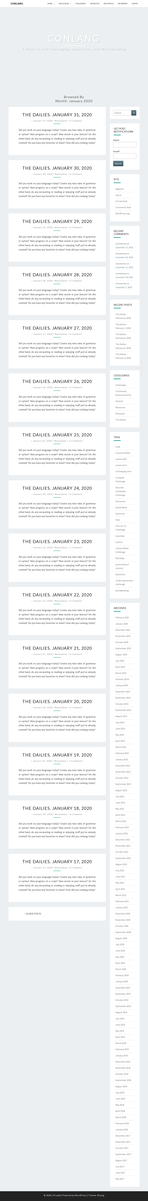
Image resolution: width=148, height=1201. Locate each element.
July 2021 (119, 870)
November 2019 (122, 993)
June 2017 (120, 1172)
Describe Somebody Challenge (120, 491)
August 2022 (121, 790)
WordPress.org (122, 213)
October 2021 (121, 851)
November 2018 (122, 1067)
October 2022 (121, 777)
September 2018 (123, 1080)
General (119, 401)
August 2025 (121, 654)
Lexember (120, 536)
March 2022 (120, 821)
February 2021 (122, 901)
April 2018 (120, 1111)
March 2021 (120, 895)
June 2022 (120, 802)
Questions (120, 574)
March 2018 (120, 1117)
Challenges (80, 3)
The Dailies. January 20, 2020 (57, 701)
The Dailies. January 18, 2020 (57, 808)
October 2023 (121, 703)
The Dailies (120, 419)
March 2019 (120, 1043)
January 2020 (121, 981)
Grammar (120, 513)
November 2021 (122, 845)
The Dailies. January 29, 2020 (57, 221)
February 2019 (122, 1049)
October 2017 (121, 1148)
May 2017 (119, 1178)
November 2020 (122, 919)
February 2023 (122, 753)
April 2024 (120, 666)
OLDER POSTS (33, 913)
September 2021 (123, 858)
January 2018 (121, 1129)
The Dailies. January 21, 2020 (57, 648)
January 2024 (121, 685)
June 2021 (120, 876)
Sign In (135, 3)
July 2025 (119, 660)
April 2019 (120, 1037)
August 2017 (121, 1160)
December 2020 (122, 913)
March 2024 (120, 673)
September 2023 (123, 710)
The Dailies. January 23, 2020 (57, 541)
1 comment (76, 547)
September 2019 (123, 1006)
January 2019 (121, 1055)
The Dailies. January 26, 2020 (57, 381)
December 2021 (122, 839)
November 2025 (122, 636)
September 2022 (123, 784)
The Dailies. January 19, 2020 (57, 754)
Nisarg (100, 1195)
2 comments (76, 761)
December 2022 (122, 765)
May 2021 (119, 882)
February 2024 (122, 679)
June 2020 (120, 950)
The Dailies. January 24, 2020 (57, 488)
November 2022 (122, 771)
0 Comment (76, 120)
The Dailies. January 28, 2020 (57, 274)
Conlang (17, 3)
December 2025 (122, 629)
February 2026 (122, 617)
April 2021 (120, 889)
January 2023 (121, 759)
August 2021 (121, 864)
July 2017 (119, 1166)
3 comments (76, 441)
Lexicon (119, 542)
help (117, 519)
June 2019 (120, 1024)
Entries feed (121, 201)
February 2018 (122, 1123)
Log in (118, 195)
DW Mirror (122, 3)
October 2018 (121, 1074)
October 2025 (121, 642)
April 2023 (120, 740)
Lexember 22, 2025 (124, 257)
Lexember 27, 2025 (124, 247)
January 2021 (121, 907)
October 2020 (121, 926)
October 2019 (121, 1000)
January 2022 (121, 833)
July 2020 (119, 944)
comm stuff (120, 459)
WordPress (81, 1195)
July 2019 (119, 1018)
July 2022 (119, 796)
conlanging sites (123, 471)
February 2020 (122, 975)
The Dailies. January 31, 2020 (57, 114)
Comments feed (123, 207)
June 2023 (120, 728)
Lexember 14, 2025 (124, 277)
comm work (121, 465)
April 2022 (120, 814)
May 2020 (119, 956)
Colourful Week (122, 452)
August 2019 (121, 1012)
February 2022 (122, 827)
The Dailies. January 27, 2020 (57, 327)
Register (119, 188)
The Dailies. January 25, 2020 (57, 434)
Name (124, 143)
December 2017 (122, 1135)
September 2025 (123, 648)
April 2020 (120, 963)
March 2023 (120, 747)
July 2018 (119, 1092)
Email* (124, 154)
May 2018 (119, 1104)
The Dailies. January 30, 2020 (57, 167)
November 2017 (122, 1141)
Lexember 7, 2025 (123, 287)
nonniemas (61, 120)
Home (49, 3)
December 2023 (122, 691)
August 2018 (121, 1086)
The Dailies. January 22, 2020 (57, 594)
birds (117, 446)
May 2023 (119, 734)
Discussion (64, 3)
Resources (109, 3)
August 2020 (121, 938)
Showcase (94, 3)
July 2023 (119, 722)
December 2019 (122, 987)
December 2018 (122, 1061)
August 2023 (121, 716)
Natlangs (119, 558)
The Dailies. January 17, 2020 (57, 861)
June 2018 (120, 1098)
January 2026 (121, 623)
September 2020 (123, 932)
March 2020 (120, 969)
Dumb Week (121, 507)
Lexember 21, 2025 (124, 267)
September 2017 (123, 1154)
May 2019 (119, 1030)
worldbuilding (122, 590)
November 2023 (122, 697)
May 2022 (119, 808)
